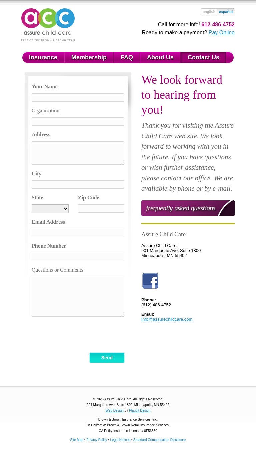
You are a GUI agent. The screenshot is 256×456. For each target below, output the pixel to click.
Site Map (76, 440)
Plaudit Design (139, 410)
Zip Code (88, 197)
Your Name (44, 86)
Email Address (48, 222)
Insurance (43, 57)
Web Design (115, 410)
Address (41, 134)
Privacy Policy (96, 440)
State (37, 197)
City (36, 173)
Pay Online (222, 32)
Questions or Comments (57, 270)
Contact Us (203, 57)
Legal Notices (120, 440)
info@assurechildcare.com (166, 319)
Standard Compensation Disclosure (159, 440)
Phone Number (49, 246)
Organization (45, 110)
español (226, 12)
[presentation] (82, 335)
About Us (160, 57)
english (209, 12)
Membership (89, 57)
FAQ (127, 57)
